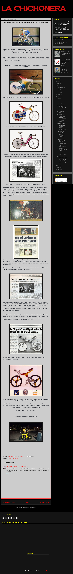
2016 (57, 165)
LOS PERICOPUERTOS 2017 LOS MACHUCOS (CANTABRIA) (62, 159)
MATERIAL (10, 458)
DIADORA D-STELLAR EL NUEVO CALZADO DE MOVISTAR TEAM (61, 118)
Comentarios (59, 181)
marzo (59, 98)
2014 (57, 169)
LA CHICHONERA (33, 8)
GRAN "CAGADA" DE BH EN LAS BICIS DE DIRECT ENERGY (65, 62)
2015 (57, 167)
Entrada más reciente (9, 502)
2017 (57, 85)
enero (59, 103)
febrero (59, 101)
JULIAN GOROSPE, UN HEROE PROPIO (61, 43)
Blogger (48, 570)
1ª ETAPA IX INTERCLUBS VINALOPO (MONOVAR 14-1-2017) (62, 148)
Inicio (27, 502)
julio (59, 89)
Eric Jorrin (9, 466)
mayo (59, 94)
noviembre (60, 87)
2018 (57, 83)
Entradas (58, 178)
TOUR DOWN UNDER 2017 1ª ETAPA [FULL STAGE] (61, 141)
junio (59, 92)
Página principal (59, 39)
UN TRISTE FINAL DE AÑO (61, 153)
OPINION (15, 458)
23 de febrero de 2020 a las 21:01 (20, 466)
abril (59, 96)
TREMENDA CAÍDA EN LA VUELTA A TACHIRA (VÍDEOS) (61, 134)
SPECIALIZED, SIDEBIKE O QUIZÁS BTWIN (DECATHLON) (61, 126)
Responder (9, 473)
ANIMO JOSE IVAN (60, 112)
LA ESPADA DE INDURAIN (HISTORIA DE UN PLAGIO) (65, 70)
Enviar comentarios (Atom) (29, 507)
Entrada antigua (44, 502)
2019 (57, 81)
